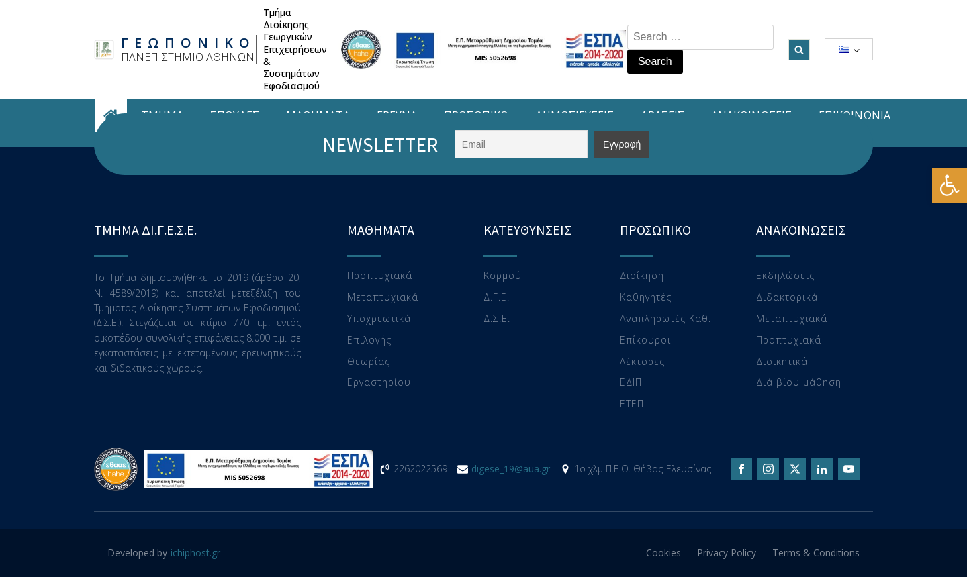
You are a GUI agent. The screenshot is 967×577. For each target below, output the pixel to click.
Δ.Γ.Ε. (496, 297)
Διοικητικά (782, 362)
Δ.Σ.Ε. (496, 319)
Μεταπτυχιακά (382, 297)
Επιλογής (369, 340)
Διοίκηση (642, 276)
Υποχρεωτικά (379, 319)
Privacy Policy (726, 552)
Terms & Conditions (816, 552)
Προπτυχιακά (379, 276)
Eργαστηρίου (379, 382)
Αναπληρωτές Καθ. (665, 319)
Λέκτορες (642, 362)
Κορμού (502, 276)
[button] (949, 185)
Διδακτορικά (787, 297)
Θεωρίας (368, 362)
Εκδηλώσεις (785, 276)
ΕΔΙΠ (631, 382)
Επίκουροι (645, 340)
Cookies (663, 552)
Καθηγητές (646, 297)
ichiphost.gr (195, 552)
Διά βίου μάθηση (798, 382)
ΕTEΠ (632, 404)
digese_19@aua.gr (510, 468)
